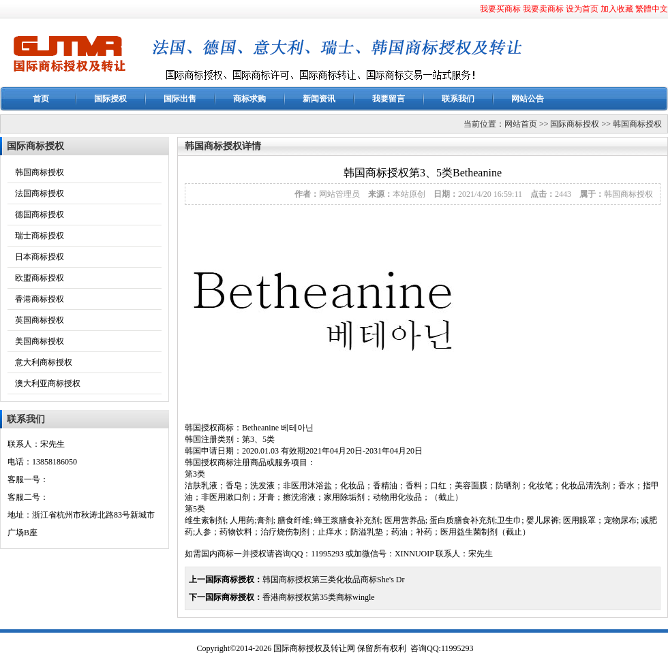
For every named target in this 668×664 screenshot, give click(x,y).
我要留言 (388, 99)
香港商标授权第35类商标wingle (318, 597)
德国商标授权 (39, 214)
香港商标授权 (39, 299)
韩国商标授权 (637, 124)
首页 (41, 99)
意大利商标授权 (43, 362)
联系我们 (458, 99)
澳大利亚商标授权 (47, 383)
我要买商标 (500, 9)
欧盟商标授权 (39, 278)
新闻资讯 (319, 99)
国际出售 (180, 99)
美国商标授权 (39, 341)
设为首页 (582, 9)
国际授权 (110, 99)
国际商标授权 (574, 124)
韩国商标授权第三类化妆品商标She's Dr (333, 579)
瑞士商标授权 (39, 235)
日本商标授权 (39, 257)
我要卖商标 (543, 9)
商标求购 (249, 99)
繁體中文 (651, 9)
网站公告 (527, 99)
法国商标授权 (39, 193)
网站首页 (520, 124)
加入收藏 (617, 9)
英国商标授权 (39, 320)
